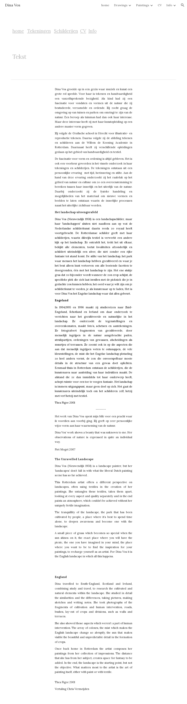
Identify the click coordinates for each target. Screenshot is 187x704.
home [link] (105, 5)
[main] (58, 31)
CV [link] (160, 5)
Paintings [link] (142, 5)
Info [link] (169, 5)
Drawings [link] (120, 5)
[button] (182, 5)
